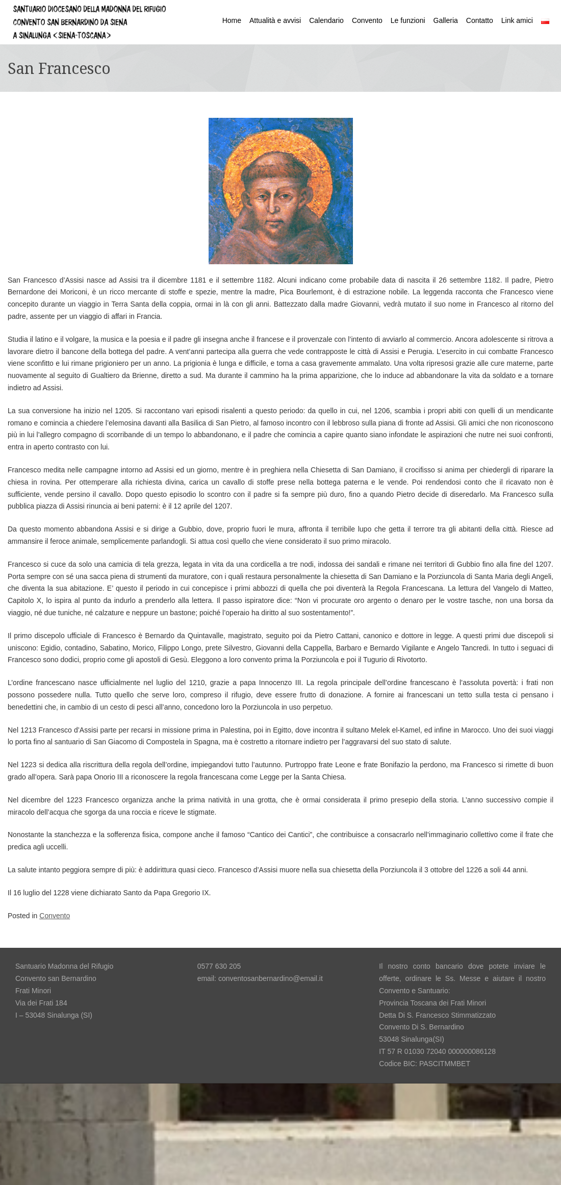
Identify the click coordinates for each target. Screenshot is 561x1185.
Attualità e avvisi (275, 20)
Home (231, 20)
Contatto (479, 20)
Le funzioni (408, 20)
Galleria (446, 20)
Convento (367, 20)
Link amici (517, 20)
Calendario (326, 20)
